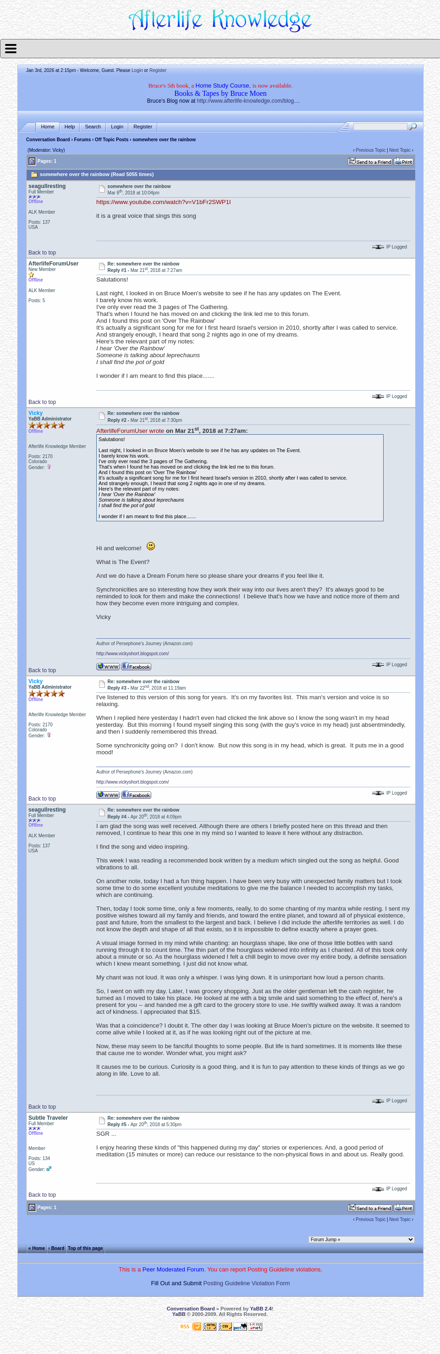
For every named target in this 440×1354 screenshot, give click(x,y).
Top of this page (85, 1247)
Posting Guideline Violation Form (247, 1283)
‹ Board (57, 1247)
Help (70, 126)
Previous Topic (370, 150)
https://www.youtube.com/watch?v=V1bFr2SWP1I (163, 202)
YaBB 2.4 (261, 1308)
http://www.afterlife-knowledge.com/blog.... (248, 101)
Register (157, 70)
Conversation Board (48, 139)
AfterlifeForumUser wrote (130, 430)
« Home (36, 1247)
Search (92, 126)
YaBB (179, 1314)
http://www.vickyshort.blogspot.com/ (132, 653)
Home (47, 126)
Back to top (42, 252)
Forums (82, 139)
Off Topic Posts (111, 139)
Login (137, 70)
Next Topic (400, 150)
